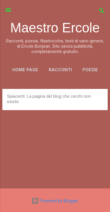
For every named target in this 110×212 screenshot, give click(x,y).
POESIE (90, 69)
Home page (25, 69)
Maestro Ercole (55, 27)
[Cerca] (101, 12)
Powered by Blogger (55, 200)
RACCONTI (60, 69)
